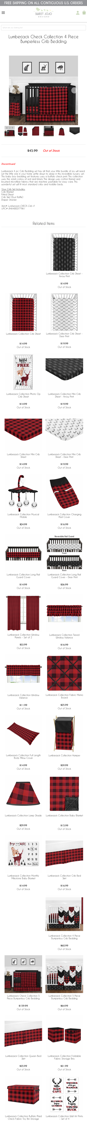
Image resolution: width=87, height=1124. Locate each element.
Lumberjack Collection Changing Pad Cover (64, 515)
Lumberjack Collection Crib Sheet (23, 333)
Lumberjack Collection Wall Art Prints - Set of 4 (64, 1117)
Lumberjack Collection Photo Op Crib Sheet (23, 395)
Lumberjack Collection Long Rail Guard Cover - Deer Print (64, 575)
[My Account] (77, 12)
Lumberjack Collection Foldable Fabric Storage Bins (64, 1057)
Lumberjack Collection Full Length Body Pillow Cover (23, 756)
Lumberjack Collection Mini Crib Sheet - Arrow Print (64, 395)
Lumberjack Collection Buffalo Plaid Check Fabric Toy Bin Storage (23, 1117)
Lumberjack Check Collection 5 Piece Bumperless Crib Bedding (23, 997)
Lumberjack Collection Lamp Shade (23, 815)
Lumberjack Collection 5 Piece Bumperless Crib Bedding (64, 997)
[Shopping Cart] (84, 13)
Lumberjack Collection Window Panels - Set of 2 (23, 636)
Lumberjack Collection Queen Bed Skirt (23, 1057)
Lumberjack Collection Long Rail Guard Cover (23, 575)
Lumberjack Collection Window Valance (23, 696)
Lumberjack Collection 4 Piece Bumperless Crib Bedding (64, 937)
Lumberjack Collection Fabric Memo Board (64, 696)
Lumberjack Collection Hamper (64, 755)
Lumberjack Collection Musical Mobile (23, 515)
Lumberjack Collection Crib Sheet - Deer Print (64, 335)
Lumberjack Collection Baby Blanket (64, 815)
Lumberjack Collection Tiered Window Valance (64, 636)
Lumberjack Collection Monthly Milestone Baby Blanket (23, 877)
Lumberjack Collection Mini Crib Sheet (23, 455)
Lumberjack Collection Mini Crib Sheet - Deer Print (64, 455)
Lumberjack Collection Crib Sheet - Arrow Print (64, 274)
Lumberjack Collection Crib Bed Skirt (64, 877)
